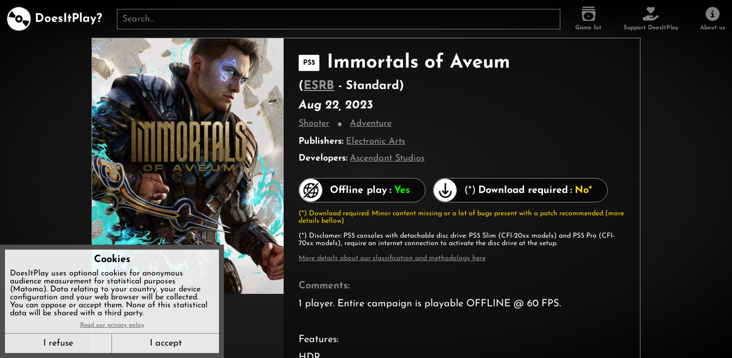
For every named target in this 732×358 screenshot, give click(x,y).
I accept (166, 343)
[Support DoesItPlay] (651, 19)
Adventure (371, 123)
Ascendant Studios (387, 158)
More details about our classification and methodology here (392, 258)
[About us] (712, 19)
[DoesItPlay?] (54, 19)
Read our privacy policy (112, 325)
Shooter (314, 123)
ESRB (319, 86)
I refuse (58, 343)
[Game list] (588, 19)
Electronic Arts (375, 141)
